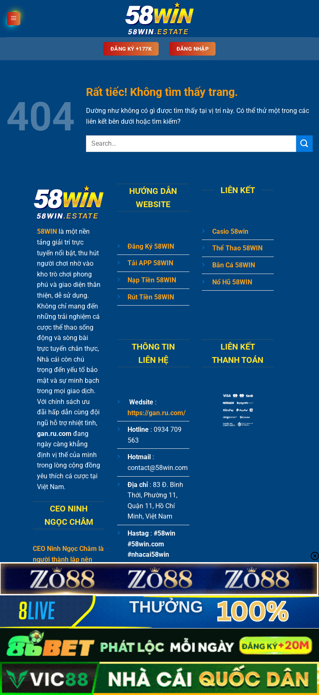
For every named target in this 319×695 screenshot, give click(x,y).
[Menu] (13, 19)
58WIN (47, 231)
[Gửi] (304, 143)
